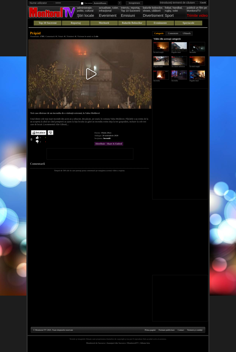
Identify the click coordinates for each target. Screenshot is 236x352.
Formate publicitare (166, 330)
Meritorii (104, 23)
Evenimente (160, 23)
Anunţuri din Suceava (116, 343)
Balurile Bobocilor (132, 23)
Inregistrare (134, 3)
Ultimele (187, 33)
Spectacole (188, 23)
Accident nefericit (178, 66)
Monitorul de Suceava (95, 343)
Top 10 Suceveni (48, 23)
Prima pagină (150, 330)
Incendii (107, 138)
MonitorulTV (133, 343)
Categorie (159, 33)
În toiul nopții (158, 52)
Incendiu (193, 52)
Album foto (145, 343)
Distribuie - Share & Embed (109, 143)
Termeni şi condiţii (194, 330)
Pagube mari (176, 52)
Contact (181, 330)
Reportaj (76, 23)
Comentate (173, 33)
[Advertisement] (90, 153)
